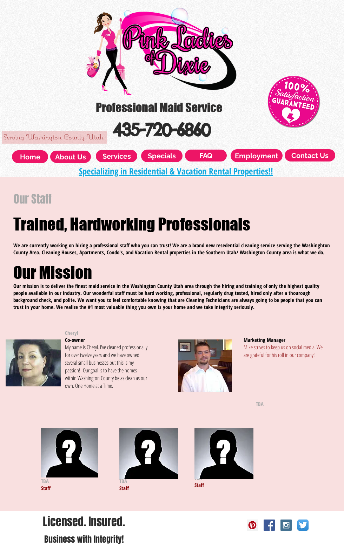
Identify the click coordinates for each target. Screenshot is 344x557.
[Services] (116, 156)
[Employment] (257, 155)
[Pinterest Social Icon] (252, 525)
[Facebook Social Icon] (269, 525)
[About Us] (70, 157)
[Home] (30, 156)
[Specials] (162, 156)
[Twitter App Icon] (303, 525)
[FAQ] (206, 155)
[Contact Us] (310, 155)
